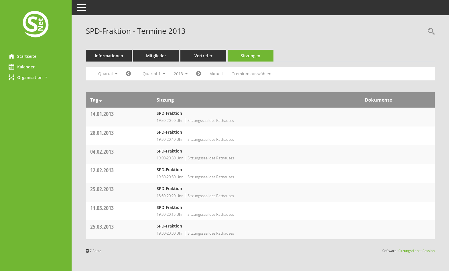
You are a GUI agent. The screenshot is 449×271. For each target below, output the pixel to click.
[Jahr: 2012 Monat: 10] (128, 74)
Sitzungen (250, 55)
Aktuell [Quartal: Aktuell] (216, 73)
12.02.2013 (102, 170)
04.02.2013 (102, 151)
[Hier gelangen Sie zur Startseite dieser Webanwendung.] (36, 24)
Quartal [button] (107, 73)
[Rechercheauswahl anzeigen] (430, 31)
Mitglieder (156, 55)
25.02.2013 (102, 189)
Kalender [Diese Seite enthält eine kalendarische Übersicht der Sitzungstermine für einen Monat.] (22, 67)
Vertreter (203, 55)
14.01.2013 (102, 114)
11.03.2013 (102, 208)
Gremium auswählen (251, 73)
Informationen (109, 55)
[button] (36, 77)
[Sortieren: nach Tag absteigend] (100, 100)
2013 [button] (181, 73)
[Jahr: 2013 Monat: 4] (198, 74)
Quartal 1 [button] (154, 73)
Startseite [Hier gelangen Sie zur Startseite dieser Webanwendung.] (22, 56)
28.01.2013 (102, 133)
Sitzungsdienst (416, 250)
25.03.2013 (102, 226)
